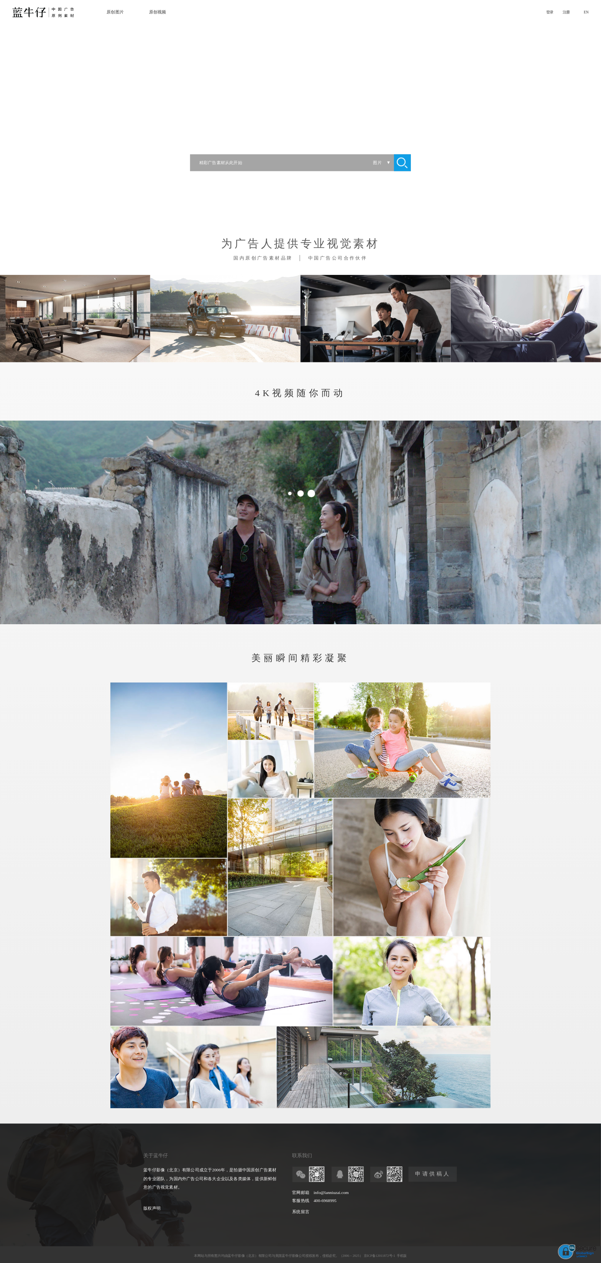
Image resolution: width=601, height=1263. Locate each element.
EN (586, 12)
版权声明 (152, 1208)
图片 (377, 163)
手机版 (402, 1256)
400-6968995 (325, 1201)
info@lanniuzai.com (331, 1193)
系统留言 (300, 1211)
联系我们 (302, 1155)
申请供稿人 (432, 1174)
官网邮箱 (300, 1193)
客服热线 (300, 1201)
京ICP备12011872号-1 (379, 1256)
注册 (566, 12)
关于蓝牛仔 (155, 1155)
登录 (549, 12)
